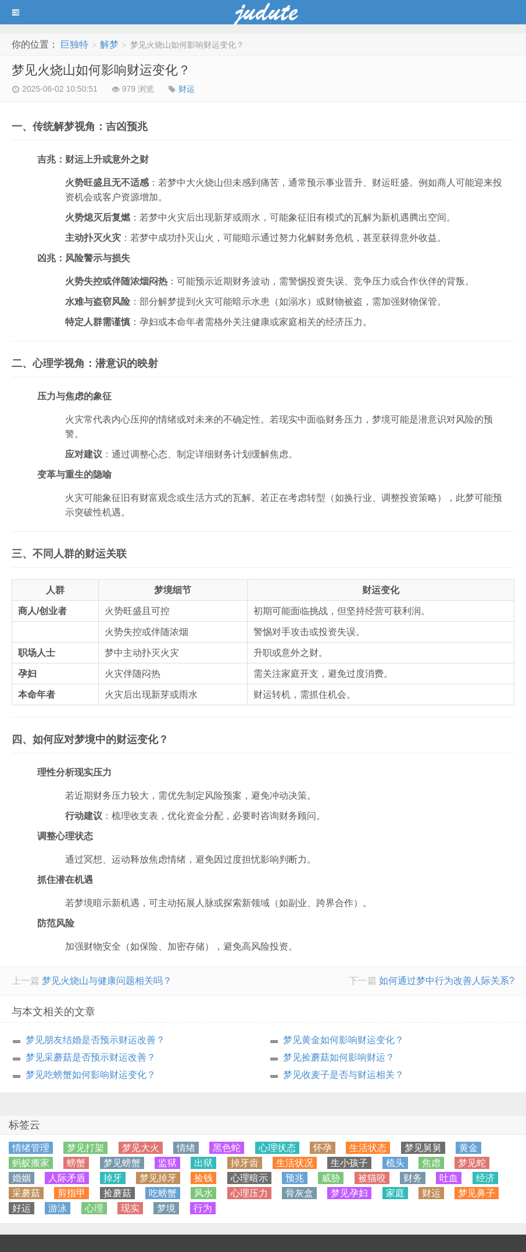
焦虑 (431, 1163)
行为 (203, 1208)
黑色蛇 (227, 1148)
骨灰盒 (299, 1193)
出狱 (203, 1163)
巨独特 (74, 44)
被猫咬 (372, 1178)
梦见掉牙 (158, 1178)
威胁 (330, 1178)
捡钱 (203, 1178)
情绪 (186, 1148)
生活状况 (294, 1163)
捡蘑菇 (117, 1193)
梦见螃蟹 (122, 1163)
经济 (485, 1178)
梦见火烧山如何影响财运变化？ (101, 70)
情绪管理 (30, 1148)
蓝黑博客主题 (263, 12)
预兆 (294, 1178)
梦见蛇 (472, 1163)
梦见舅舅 (423, 1148)
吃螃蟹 (163, 1193)
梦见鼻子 (476, 1193)
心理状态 (277, 1148)
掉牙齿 (245, 1163)
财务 (412, 1178)
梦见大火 (140, 1148)
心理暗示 (249, 1178)
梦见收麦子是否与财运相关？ (343, 1075)
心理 (94, 1208)
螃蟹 (76, 1163)
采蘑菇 (26, 1193)
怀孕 (322, 1148)
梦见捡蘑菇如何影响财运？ (339, 1057)
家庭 (395, 1193)
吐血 (448, 1178)
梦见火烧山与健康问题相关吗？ (107, 981)
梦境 (166, 1208)
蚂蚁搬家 (30, 1163)
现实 (130, 1208)
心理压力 (249, 1193)
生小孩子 (349, 1163)
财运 (186, 88)
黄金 (468, 1148)
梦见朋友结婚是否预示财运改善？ (95, 1040)
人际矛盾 (66, 1178)
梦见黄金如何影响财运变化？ (343, 1040)
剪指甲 (71, 1193)
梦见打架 (85, 1148)
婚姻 (21, 1178)
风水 (203, 1193)
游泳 (57, 1208)
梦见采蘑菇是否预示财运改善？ (91, 1057)
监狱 (167, 1163)
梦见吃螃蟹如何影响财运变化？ (91, 1075)
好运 (21, 1208)
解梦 (109, 44)
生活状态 (368, 1148)
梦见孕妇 (349, 1193)
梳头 (395, 1163)
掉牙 (112, 1178)
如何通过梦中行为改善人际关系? (446, 981)
